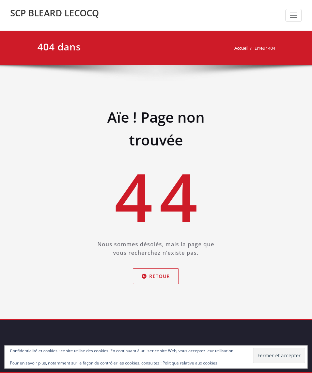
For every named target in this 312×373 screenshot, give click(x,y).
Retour (156, 276)
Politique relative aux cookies (189, 363)
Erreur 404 (264, 48)
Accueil (241, 48)
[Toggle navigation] (293, 15)
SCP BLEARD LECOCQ (54, 13)
